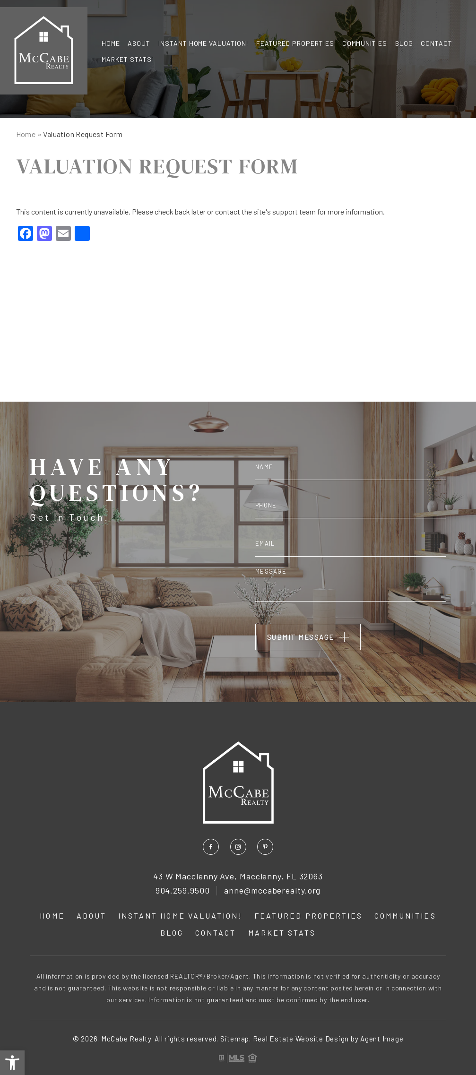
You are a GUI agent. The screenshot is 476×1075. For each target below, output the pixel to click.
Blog (404, 43)
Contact (436, 43)
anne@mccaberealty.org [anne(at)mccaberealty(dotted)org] (272, 890)
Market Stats (127, 59)
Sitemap (234, 1038)
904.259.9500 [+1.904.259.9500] (183, 890)
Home (111, 43)
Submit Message (300, 637)
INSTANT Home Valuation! (203, 43)
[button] (12, 1062)
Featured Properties (295, 43)
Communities (365, 43)
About (139, 43)
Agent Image (381, 1038)
